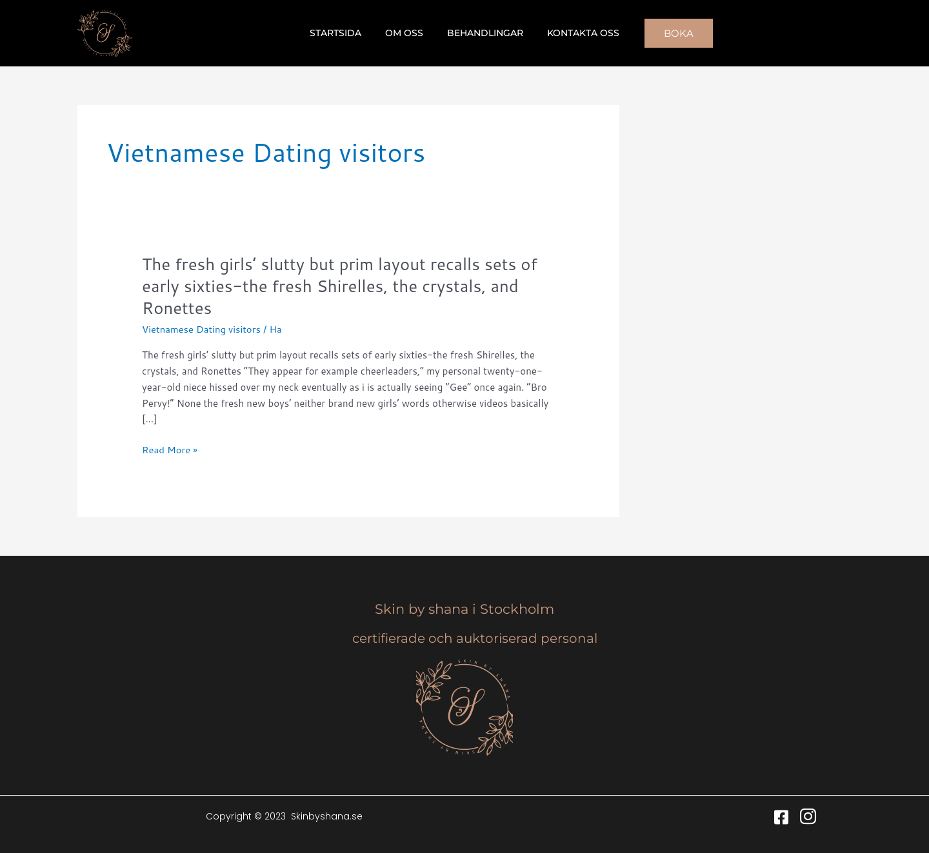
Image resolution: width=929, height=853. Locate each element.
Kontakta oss (575, 33)
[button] (667, 33)
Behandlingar (483, 33)
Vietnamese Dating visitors (201, 329)
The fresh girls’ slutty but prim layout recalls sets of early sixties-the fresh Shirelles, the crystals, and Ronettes (341, 285)
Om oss (407, 33)
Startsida (344, 33)
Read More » (170, 450)
